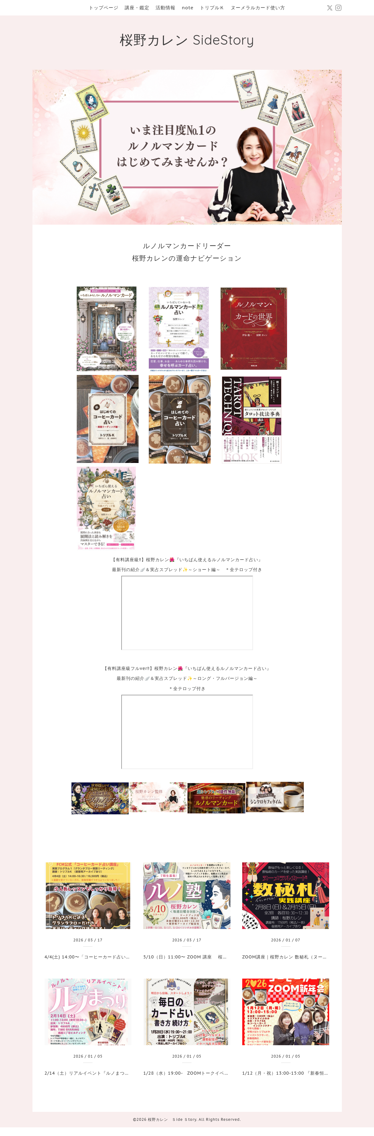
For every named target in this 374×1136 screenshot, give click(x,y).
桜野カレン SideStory (187, 39)
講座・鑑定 (137, 8)
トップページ (103, 8)
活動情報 (165, 8)
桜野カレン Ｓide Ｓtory (172, 1119)
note (188, 8)
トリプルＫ (212, 8)
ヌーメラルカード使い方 (258, 8)
